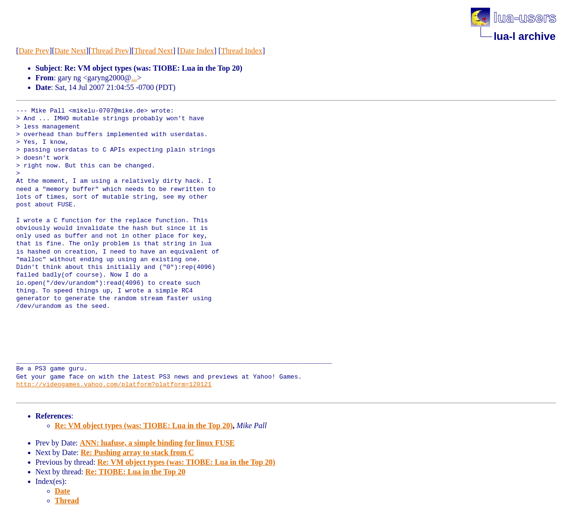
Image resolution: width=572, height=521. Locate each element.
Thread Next (153, 51)
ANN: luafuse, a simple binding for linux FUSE (157, 443)
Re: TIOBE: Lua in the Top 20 (135, 472)
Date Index (197, 51)
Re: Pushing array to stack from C (137, 452)
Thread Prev (110, 51)
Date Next (70, 51)
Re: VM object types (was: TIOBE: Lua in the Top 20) (144, 425)
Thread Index (242, 51)
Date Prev (34, 51)
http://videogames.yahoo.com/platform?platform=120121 (114, 385)
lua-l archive (525, 36)
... (134, 78)
